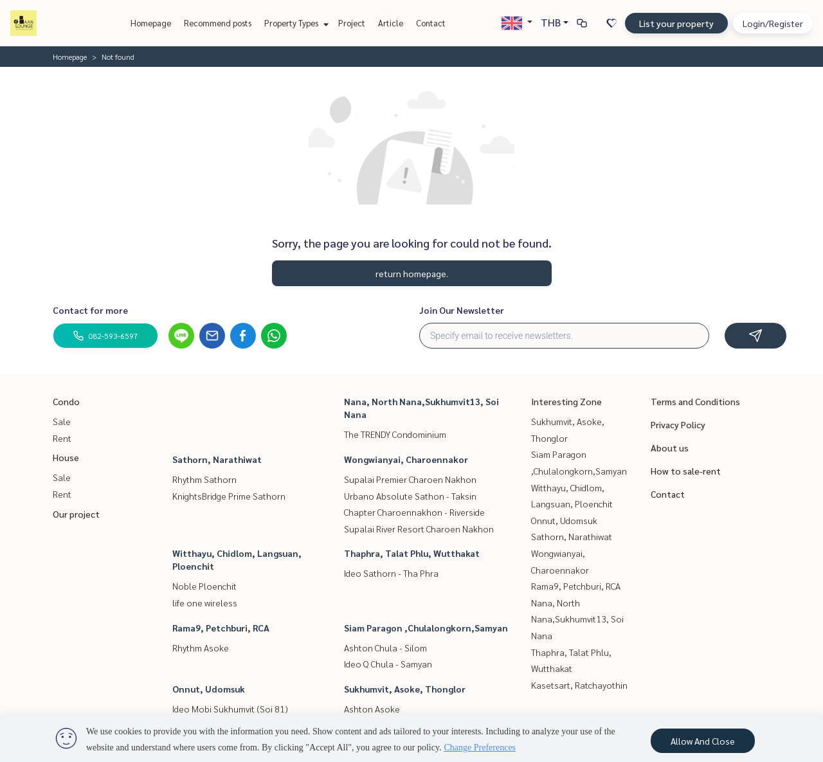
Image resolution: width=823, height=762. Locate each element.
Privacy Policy (678, 424)
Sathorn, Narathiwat (217, 459)
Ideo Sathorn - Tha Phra (391, 573)
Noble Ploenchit (204, 586)
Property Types (294, 22)
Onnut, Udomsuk (208, 688)
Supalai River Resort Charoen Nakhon (419, 528)
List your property (676, 23)
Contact (431, 22)
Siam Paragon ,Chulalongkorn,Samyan (426, 627)
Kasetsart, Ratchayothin (579, 685)
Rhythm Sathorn (204, 479)
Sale (62, 421)
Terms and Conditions (695, 401)
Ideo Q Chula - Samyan (388, 663)
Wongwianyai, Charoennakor (406, 459)
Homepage (151, 22)
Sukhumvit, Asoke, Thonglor (405, 688)
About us (670, 447)
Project (351, 22)
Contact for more (90, 310)
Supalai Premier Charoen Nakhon (410, 479)
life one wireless (204, 602)
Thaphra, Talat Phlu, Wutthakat (412, 553)
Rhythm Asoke (200, 647)
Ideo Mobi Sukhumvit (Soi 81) (230, 708)
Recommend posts (217, 22)
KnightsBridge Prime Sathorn (228, 496)
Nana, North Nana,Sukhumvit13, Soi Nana (577, 619)
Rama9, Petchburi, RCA (220, 627)
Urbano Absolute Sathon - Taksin (410, 496)
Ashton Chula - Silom (385, 647)
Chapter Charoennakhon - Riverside (414, 512)
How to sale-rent (686, 470)
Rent (62, 438)
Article (390, 22)
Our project (76, 514)
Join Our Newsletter (461, 310)
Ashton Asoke (372, 708)
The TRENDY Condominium (395, 434)
